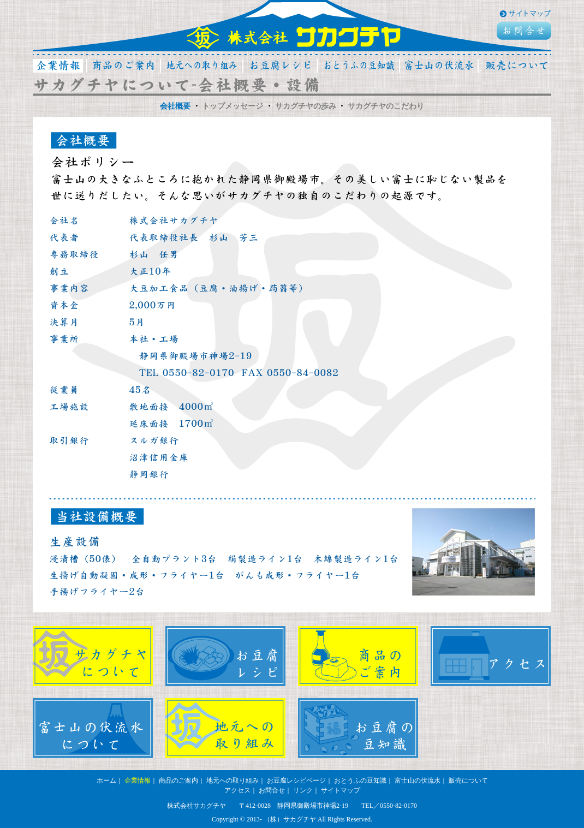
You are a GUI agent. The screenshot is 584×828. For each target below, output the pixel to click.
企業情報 (137, 780)
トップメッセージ (232, 106)
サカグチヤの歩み (305, 106)
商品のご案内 (178, 780)
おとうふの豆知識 (360, 780)
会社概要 (175, 106)
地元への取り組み (232, 780)
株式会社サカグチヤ (293, 37)
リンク (303, 790)
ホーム (106, 780)
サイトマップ (340, 790)
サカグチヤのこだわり (386, 106)
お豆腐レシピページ (296, 780)
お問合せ (272, 790)
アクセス (237, 790)
